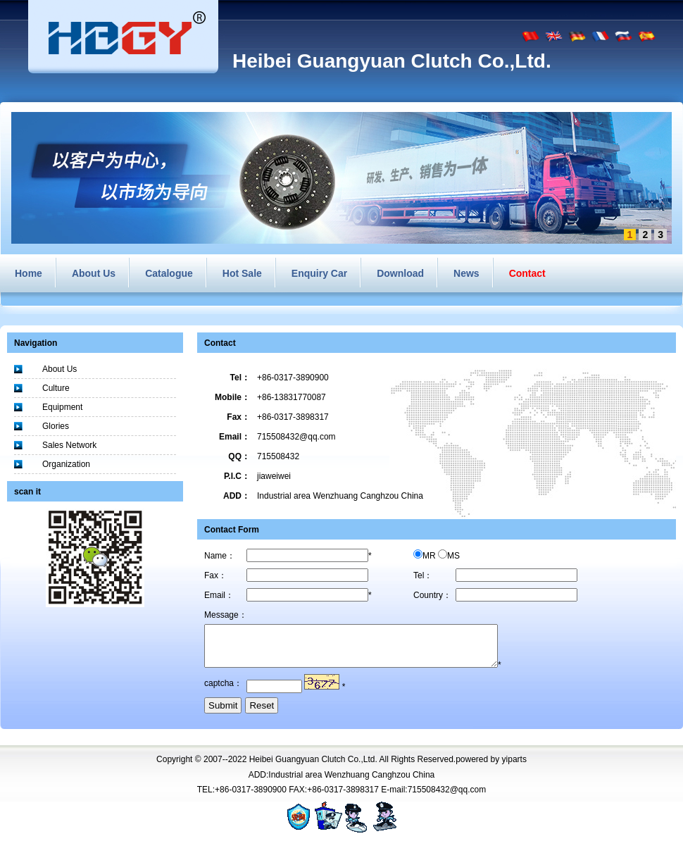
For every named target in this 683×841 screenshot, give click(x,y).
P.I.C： (237, 476)
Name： (219, 556)
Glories (55, 426)
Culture (56, 388)
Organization (66, 464)
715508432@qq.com (296, 437)
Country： (432, 595)
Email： (234, 437)
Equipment (62, 407)
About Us (59, 369)
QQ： (239, 456)
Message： (225, 615)
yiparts (514, 768)
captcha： (223, 692)
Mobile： (232, 397)
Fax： (238, 417)
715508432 (278, 456)
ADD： (236, 496)
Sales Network (69, 445)
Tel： (240, 377)
